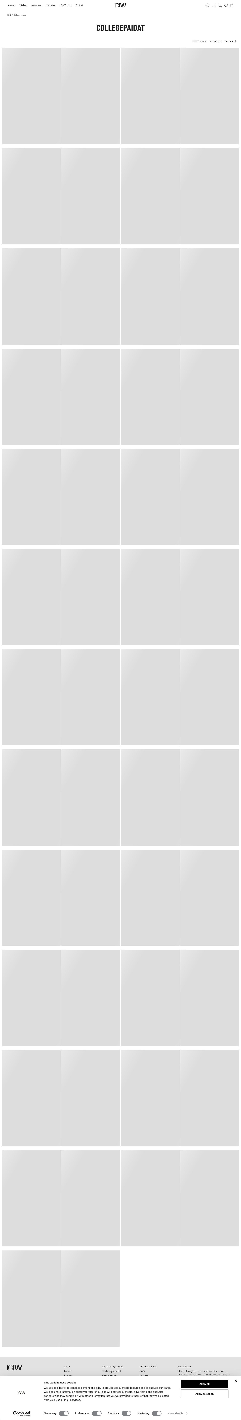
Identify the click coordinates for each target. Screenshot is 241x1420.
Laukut (144, 1375)
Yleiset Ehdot (147, 1394)
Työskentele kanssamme (116, 1390)
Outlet (79, 5)
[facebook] (180, 1396)
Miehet (23, 5)
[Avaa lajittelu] (231, 41)
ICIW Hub (65, 5)
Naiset (11, 5)
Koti (9, 15)
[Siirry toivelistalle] (226, 5)
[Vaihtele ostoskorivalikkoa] (231, 5)
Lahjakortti (70, 1380)
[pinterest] (194, 1396)
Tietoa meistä (110, 1375)
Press (105, 1385)
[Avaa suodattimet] (215, 41)
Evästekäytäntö (149, 1399)
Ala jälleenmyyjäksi (150, 1385)
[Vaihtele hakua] (220, 5)
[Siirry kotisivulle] (120, 5)
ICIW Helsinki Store (75, 1385)
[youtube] (209, 1396)
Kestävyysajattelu (112, 1371)
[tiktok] (202, 1396)
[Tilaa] (229, 1386)
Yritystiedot (108, 1380)
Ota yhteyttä (147, 1380)
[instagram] (187, 1396)
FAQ (142, 1371)
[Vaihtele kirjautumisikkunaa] (214, 5)
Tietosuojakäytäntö (151, 1390)
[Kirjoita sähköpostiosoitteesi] (201, 1386)
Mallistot (51, 5)
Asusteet (36, 5)
